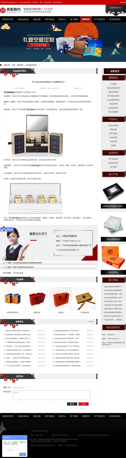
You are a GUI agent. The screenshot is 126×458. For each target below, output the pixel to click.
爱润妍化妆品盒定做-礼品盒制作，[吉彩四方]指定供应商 (48, 441)
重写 (72, 404)
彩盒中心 (62, 19)
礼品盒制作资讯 (31, 65)
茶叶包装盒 (49, 19)
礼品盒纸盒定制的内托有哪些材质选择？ (28, 263)
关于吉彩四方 (99, 19)
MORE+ (91, 321)
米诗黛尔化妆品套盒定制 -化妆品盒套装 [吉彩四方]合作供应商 (58, 439)
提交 (83, 404)
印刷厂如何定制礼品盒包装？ (24, 267)
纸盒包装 (113, 141)
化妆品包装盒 (23, 19)
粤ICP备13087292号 (70, 445)
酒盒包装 (37, 19)
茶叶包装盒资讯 (113, 96)
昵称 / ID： (7, 387)
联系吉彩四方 (115, 19)
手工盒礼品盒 (18, 273)
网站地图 (123, 2)
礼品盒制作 (113, 137)
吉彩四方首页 (7, 19)
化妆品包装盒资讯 (113, 88)
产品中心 (113, 119)
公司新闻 (113, 84)
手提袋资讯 (113, 104)
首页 (13, 65)
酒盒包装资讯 (113, 92)
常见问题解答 (113, 112)
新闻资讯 (86, 19)
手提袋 (113, 145)
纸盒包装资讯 (113, 108)
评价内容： (8, 392)
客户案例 (74, 19)
